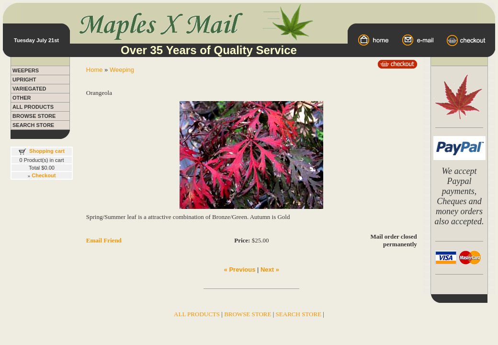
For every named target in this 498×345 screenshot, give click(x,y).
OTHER (21, 98)
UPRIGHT (24, 79)
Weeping (122, 69)
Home (94, 69)
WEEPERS (25, 70)
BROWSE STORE (34, 116)
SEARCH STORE (33, 125)
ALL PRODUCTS (33, 107)
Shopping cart (47, 151)
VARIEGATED (29, 89)
